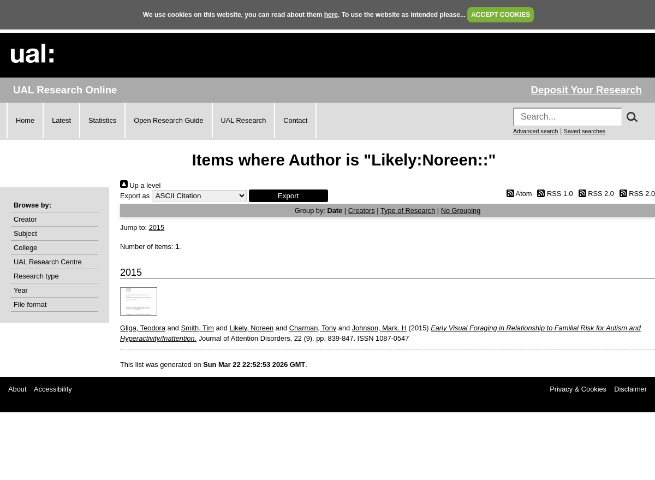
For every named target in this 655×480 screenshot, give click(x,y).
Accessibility (53, 389)
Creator (25, 219)
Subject (25, 233)
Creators (361, 210)
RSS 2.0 (594, 193)
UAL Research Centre (48, 262)
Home (25, 120)
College (25, 248)
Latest (61, 120)
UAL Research (243, 120)
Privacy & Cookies (578, 389)
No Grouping (461, 210)
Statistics (102, 120)
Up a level (140, 185)
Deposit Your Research (586, 90)
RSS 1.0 (553, 193)
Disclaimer (630, 389)
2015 (156, 227)
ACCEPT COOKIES (500, 15)
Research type (36, 276)
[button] (288, 195)
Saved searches (584, 131)
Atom (517, 193)
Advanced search (535, 131)
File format (30, 304)
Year (21, 290)
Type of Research (407, 210)
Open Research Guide (168, 120)
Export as (135, 196)
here (331, 15)
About (17, 389)
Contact (295, 120)
